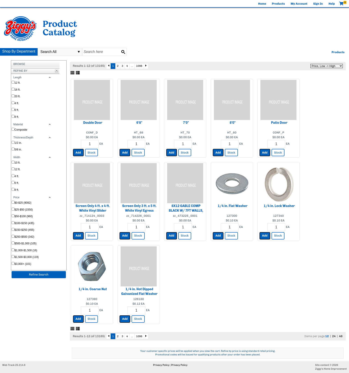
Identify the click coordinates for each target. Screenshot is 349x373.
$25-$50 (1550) (23, 209)
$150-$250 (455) (24, 229)
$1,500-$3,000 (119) (26, 257)
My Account (299, 3)
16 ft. (17, 89)
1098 (139, 65)
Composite (20, 129)
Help (332, 3)
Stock (91, 152)
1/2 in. (18, 142)
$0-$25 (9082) (22, 202)
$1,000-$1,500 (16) (25, 250)
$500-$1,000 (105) (25, 243)
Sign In (318, 3)
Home (262, 3)
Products (278, 3)
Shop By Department (18, 51)
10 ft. (17, 162)
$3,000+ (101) (22, 264)
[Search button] (123, 52)
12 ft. (17, 82)
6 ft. (16, 109)
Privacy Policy (161, 365)
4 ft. (16, 103)
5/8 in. (18, 149)
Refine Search (38, 274)
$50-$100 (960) (23, 216)
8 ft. (16, 116)
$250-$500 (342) (24, 236)
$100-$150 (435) (24, 223)
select (79, 52)
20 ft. (17, 96)
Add (78, 152)
